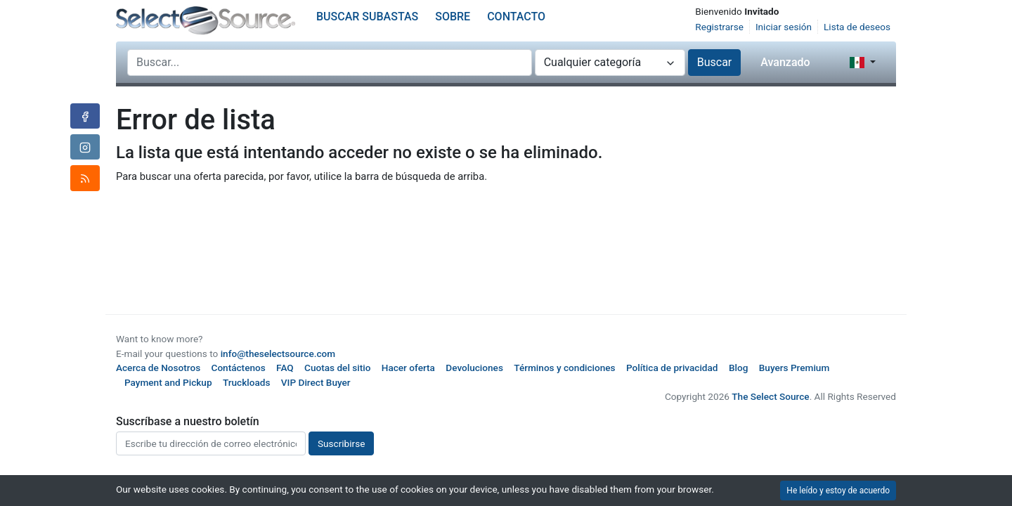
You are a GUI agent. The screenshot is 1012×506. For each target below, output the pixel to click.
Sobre (452, 16)
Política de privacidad (672, 367)
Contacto (516, 16)
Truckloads (247, 382)
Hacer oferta (408, 367)
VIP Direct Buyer (316, 382)
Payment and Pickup (168, 382)
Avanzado (785, 62)
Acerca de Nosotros (158, 367)
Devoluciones (474, 367)
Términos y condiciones (564, 367)
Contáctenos (239, 367)
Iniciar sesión (783, 26)
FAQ (285, 367)
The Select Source (770, 396)
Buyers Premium (794, 367)
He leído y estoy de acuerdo (838, 490)
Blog (738, 367)
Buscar (714, 62)
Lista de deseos (857, 26)
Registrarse (719, 26)
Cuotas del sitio (337, 367)
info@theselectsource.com (278, 353)
